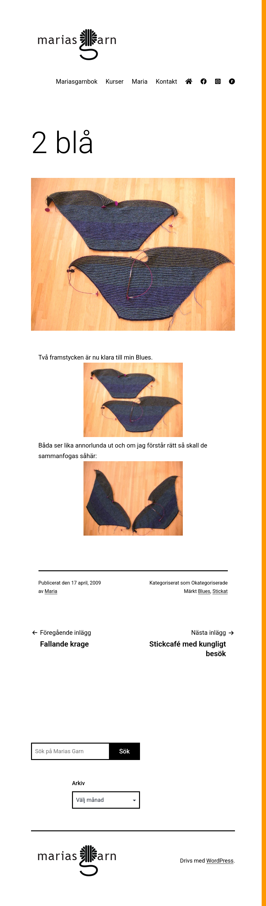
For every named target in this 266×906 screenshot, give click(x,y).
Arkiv (78, 783)
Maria (139, 81)
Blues (204, 591)
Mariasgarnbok (76, 81)
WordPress (219, 860)
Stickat (220, 591)
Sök (124, 751)
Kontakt (166, 81)
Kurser (115, 81)
